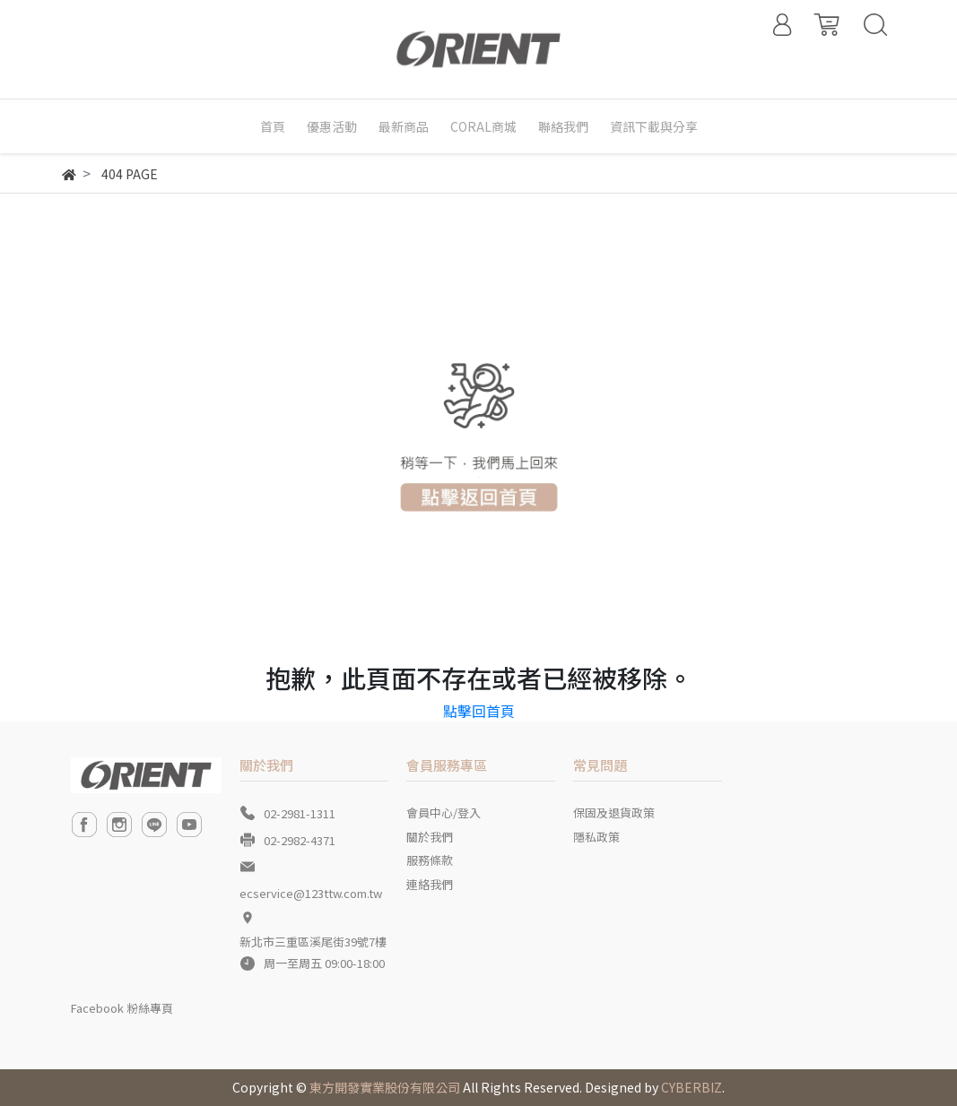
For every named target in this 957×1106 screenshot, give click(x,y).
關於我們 (429, 836)
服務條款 (429, 859)
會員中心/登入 (443, 812)
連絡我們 (429, 884)
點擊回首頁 (479, 710)
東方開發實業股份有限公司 (384, 1087)
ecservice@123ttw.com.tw (310, 893)
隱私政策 (596, 836)
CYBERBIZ (691, 1087)
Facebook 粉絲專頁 (122, 1007)
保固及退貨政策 (614, 812)
